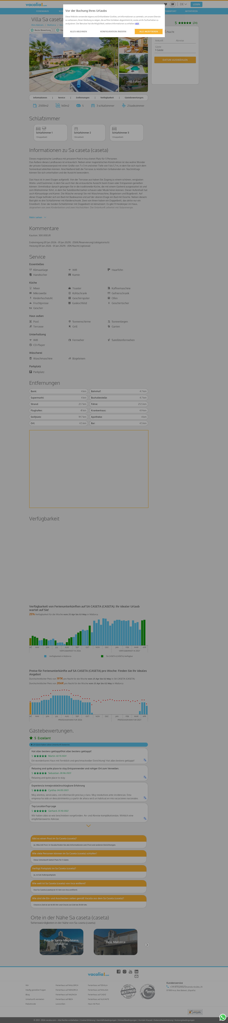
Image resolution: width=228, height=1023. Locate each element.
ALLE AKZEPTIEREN (148, 31)
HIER (137, 23)
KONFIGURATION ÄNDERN (113, 31)
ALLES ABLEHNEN (78, 31)
